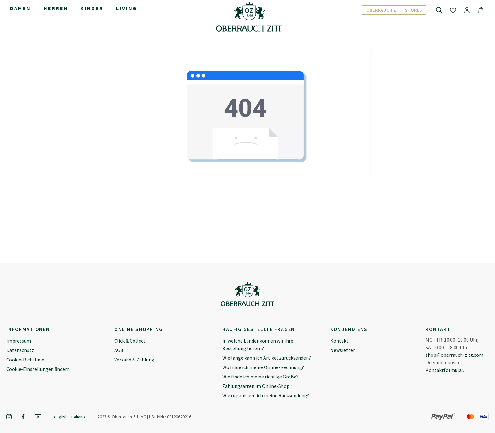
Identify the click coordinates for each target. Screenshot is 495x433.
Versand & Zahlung (134, 359)
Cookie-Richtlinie (25, 359)
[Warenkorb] (481, 9)
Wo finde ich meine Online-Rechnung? (263, 367)
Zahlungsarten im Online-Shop (255, 386)
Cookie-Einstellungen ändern (38, 369)
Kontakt (339, 341)
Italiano (78, 416)
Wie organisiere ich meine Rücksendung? (265, 395)
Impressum (18, 341)
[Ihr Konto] (467, 9)
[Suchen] (439, 9)
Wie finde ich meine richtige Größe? (260, 376)
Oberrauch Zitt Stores (394, 10)
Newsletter (342, 350)
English (61, 416)
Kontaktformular (444, 370)
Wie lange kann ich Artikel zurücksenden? (266, 358)
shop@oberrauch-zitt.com (454, 355)
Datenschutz (20, 350)
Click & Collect (130, 341)
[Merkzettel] (453, 9)
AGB (118, 350)
